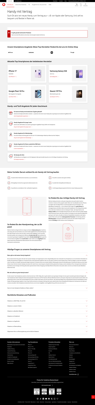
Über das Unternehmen (74, 344)
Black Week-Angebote (32, 367)
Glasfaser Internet (52, 355)
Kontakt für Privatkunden (12, 357)
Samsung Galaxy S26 (32, 355)
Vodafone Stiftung (72, 367)
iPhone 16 (30, 353)
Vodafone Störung (11, 348)
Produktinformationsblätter (62, 401)
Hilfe (50, 4)
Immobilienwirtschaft (53, 359)
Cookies (37, 401)
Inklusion (71, 355)
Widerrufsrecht (10, 363)
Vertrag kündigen (48, 401)
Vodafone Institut (72, 369)
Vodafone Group (72, 371)
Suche (50, 367)
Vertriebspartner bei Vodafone (75, 365)
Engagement (71, 361)
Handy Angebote (52, 346)
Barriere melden (10, 361)
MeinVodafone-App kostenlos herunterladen (16, 344)
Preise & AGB (27, 401)
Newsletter (9, 346)
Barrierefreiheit (74, 401)
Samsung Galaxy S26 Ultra (33, 357)
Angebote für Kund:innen (39, 4)
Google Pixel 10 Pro (32, 365)
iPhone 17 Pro (31, 346)
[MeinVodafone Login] (85, 4)
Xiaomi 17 (30, 361)
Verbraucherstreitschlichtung (13, 353)
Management (71, 348)
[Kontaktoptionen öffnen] (93, 397)
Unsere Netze (72, 351)
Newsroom (71, 346)
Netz (66, 1)
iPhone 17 (30, 344)
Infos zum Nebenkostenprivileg (55, 361)
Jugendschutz (54, 401)
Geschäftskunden (18, 1)
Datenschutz (42, 401)
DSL (49, 353)
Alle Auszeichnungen (47, 385)
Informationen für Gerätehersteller (55, 363)
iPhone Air (30, 351)
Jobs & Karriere (72, 363)
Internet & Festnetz (20, 4)
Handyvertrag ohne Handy (54, 344)
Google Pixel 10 (31, 363)
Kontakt (61, 1)
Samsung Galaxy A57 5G (33, 359)
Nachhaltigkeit (72, 359)
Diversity (71, 357)
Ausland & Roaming (11, 351)
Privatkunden (10, 1)
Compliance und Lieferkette (74, 353)
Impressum (69, 401)
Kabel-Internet (51, 357)
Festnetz (50, 351)
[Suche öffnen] (81, 4)
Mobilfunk (10, 4)
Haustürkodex (10, 355)
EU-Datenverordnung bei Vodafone (55, 365)
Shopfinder (55, 1)
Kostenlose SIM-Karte (53, 348)
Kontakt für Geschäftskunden (13, 359)
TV (29, 4)
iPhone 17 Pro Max (31, 348)
